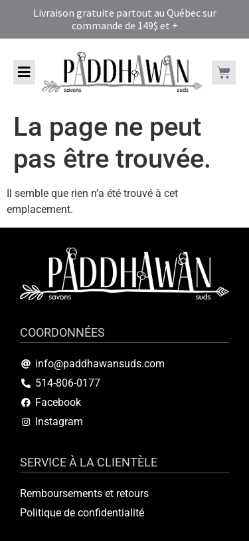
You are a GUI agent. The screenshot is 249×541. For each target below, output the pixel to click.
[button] (24, 72)
